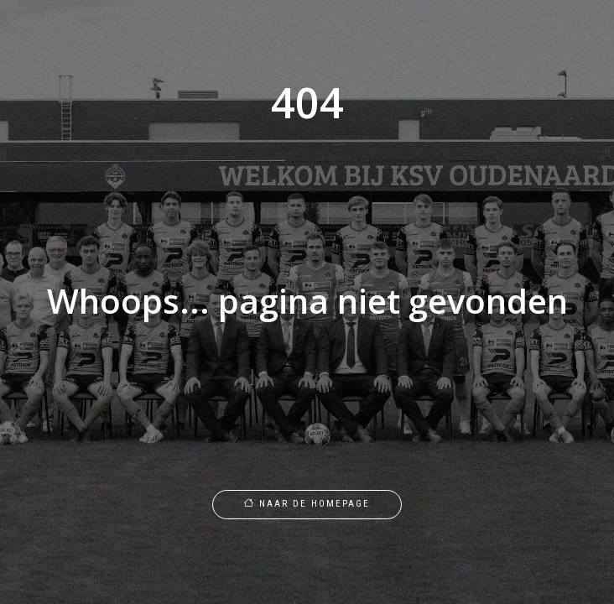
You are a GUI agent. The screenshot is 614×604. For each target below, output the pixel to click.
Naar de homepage (307, 503)
